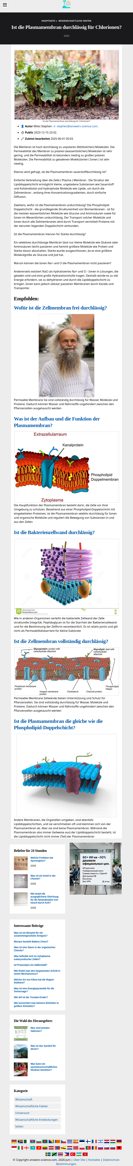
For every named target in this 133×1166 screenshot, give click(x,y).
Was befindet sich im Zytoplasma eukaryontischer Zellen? (32, 958)
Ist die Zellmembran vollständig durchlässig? (61, 641)
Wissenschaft (23, 1099)
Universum (22, 1113)
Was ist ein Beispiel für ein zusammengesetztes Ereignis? (30, 934)
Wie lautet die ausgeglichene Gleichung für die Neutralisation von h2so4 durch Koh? (44, 898)
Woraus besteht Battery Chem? (31, 941)
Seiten (19, 1126)
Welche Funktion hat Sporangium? (41, 859)
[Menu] (5, 5)
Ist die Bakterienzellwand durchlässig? (54, 532)
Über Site (79, 1160)
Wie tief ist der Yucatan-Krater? (31, 997)
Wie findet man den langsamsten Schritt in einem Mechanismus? (37, 972)
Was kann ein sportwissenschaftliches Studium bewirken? (43, 1066)
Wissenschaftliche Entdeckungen (36, 1120)
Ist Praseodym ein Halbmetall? (30, 965)
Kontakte (94, 1160)
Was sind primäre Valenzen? (40, 1029)
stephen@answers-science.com (77, 126)
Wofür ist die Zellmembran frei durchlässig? (60, 308)
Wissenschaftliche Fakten (31, 1106)
